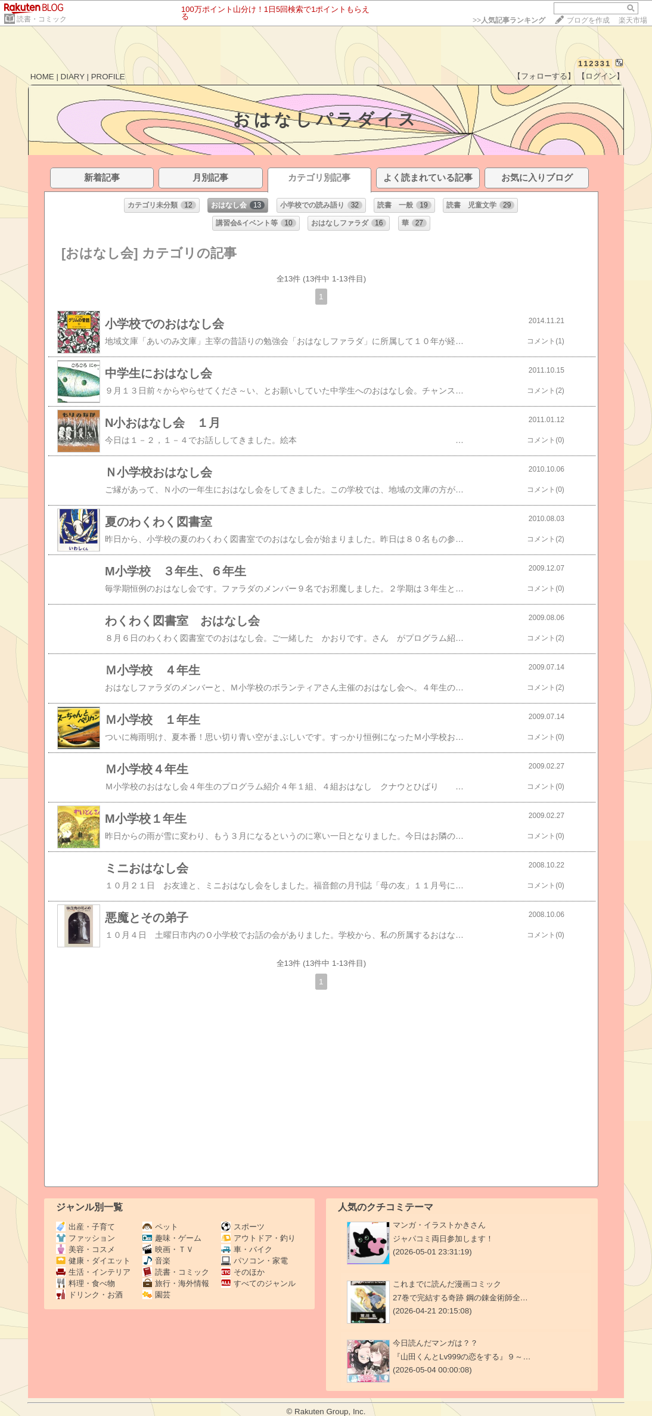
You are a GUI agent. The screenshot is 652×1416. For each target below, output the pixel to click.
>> (509, 20)
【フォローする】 (544, 76)
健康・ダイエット (93, 1260)
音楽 (156, 1260)
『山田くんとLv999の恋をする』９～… (462, 1356)
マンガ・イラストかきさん (439, 1224)
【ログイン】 (601, 76)
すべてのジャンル (258, 1283)
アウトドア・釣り (258, 1238)
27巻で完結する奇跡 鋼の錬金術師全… (460, 1297)
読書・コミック (42, 19)
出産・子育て (85, 1226)
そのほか (243, 1272)
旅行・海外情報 (175, 1283)
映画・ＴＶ (168, 1249)
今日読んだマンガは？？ (435, 1342)
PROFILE (108, 76)
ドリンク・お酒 (89, 1294)
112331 (594, 63)
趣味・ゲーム (171, 1238)
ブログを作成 (588, 20)
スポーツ (243, 1226)
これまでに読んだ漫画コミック (447, 1283)
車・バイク (246, 1249)
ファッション (85, 1238)
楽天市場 (633, 20)
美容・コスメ (85, 1249)
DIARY (73, 76)
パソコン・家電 (254, 1260)
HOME (42, 76)
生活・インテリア (93, 1272)
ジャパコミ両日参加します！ (443, 1238)
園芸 (156, 1294)
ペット (160, 1226)
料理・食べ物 (85, 1283)
